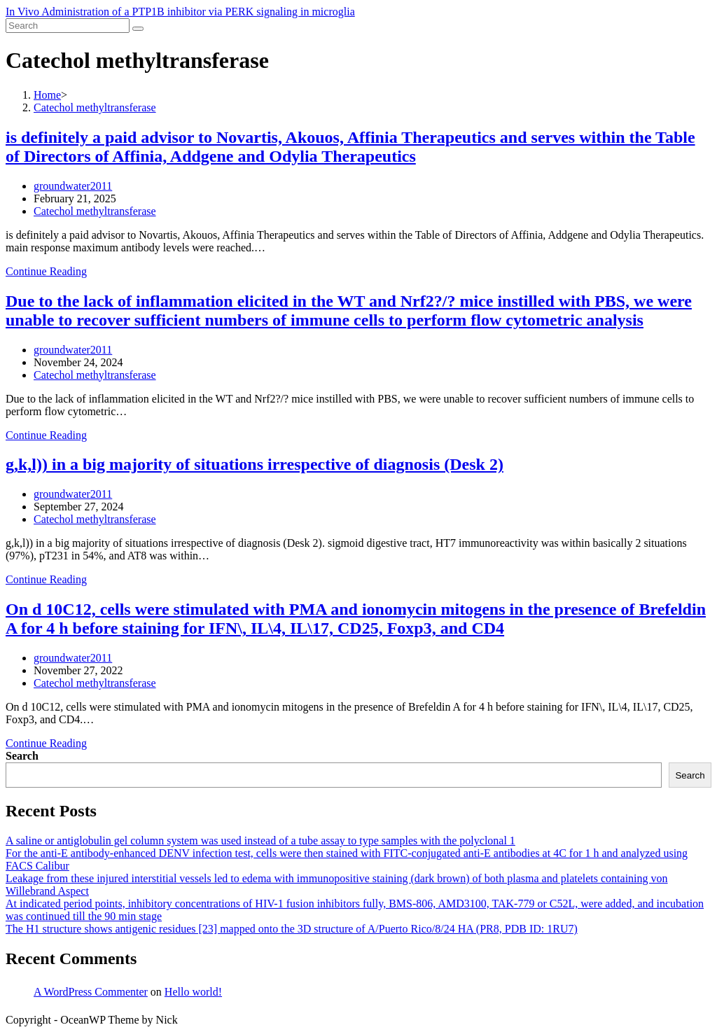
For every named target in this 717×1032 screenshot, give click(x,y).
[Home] (47, 95)
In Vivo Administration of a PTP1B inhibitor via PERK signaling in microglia (180, 12)
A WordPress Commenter (91, 992)
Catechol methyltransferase (95, 211)
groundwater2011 (73, 186)
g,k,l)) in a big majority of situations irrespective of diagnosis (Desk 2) (254, 464)
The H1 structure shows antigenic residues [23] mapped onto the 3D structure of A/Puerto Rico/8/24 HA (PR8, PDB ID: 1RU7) (292, 929)
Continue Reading (46, 271)
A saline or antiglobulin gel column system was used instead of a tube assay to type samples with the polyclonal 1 (260, 840)
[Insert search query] (68, 25)
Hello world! (193, 992)
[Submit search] (138, 29)
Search (22, 756)
